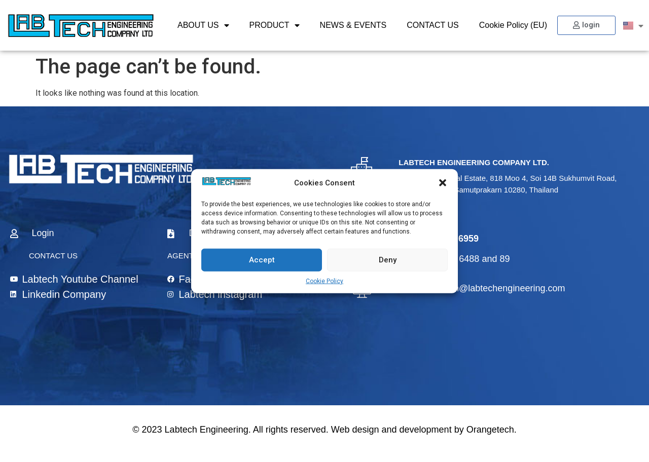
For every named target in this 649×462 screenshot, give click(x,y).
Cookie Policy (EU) (513, 25)
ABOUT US (203, 25)
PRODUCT (274, 25)
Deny (387, 259)
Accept (262, 259)
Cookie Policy (324, 280)
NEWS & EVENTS (353, 25)
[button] (443, 183)
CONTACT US (433, 25)
